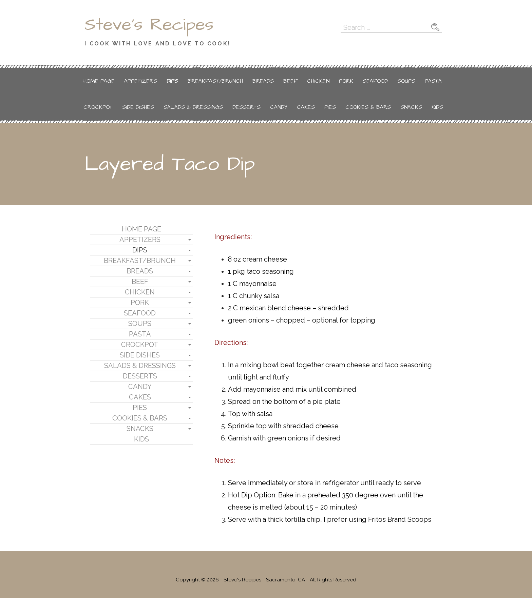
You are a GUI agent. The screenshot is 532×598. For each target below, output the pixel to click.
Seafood (375, 81)
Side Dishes (138, 107)
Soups (406, 81)
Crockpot (98, 107)
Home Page (99, 81)
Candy (278, 107)
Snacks (411, 107)
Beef (290, 81)
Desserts (246, 107)
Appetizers (140, 81)
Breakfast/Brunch (215, 81)
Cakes (306, 107)
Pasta (433, 81)
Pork (346, 81)
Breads (263, 81)
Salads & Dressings (193, 107)
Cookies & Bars (368, 107)
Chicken (318, 81)
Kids (437, 107)
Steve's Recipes (149, 25)
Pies (330, 107)
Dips (172, 81)
